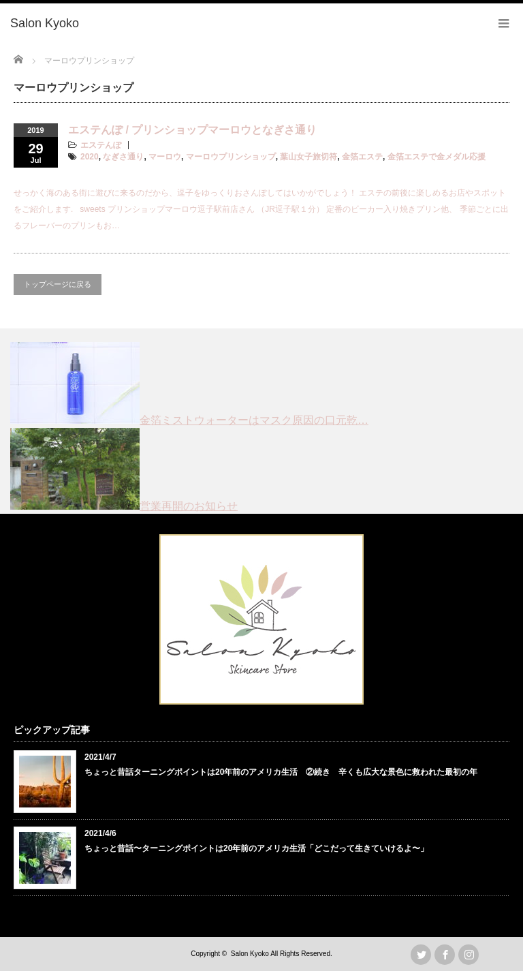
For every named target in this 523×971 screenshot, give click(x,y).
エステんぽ (100, 145)
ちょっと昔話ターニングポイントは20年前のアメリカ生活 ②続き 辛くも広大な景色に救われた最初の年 (280, 772)
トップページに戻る (57, 284)
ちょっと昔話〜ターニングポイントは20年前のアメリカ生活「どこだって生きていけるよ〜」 (256, 848)
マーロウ (164, 156)
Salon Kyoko (250, 953)
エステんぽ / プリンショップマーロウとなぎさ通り (192, 130)
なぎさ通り (123, 156)
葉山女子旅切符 (308, 156)
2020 (89, 156)
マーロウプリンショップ (231, 156)
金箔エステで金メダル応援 (436, 156)
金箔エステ (362, 156)
